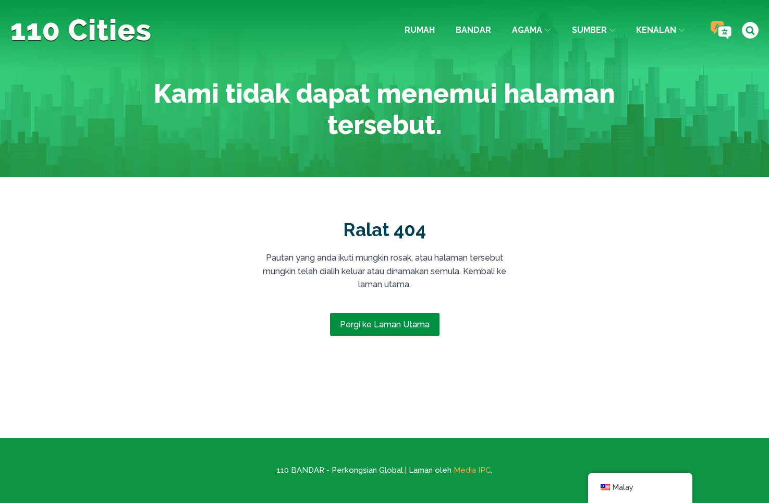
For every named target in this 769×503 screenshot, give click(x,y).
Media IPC (472, 470)
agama (531, 30)
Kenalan (660, 30)
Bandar (473, 30)
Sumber (593, 30)
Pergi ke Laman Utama (385, 324)
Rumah (420, 30)
